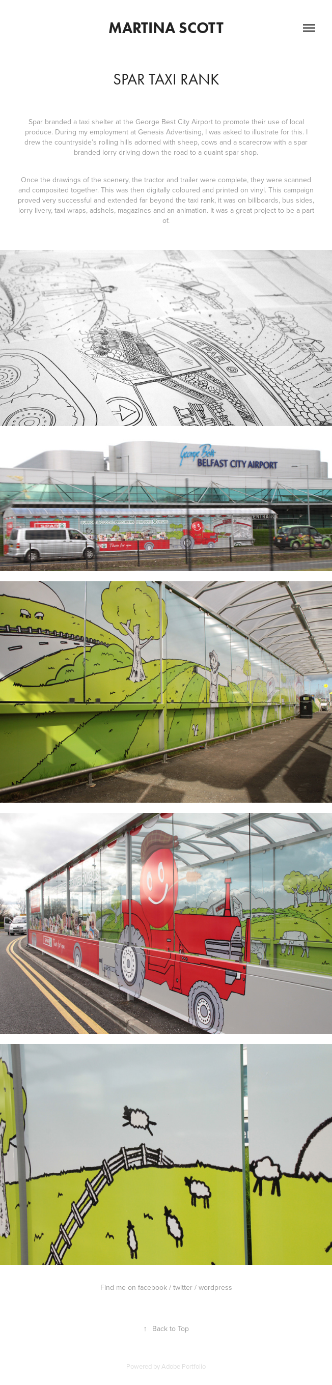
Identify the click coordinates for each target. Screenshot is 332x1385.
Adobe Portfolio (183, 1366)
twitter (182, 1287)
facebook (152, 1287)
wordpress (215, 1287)
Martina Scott (166, 27)
